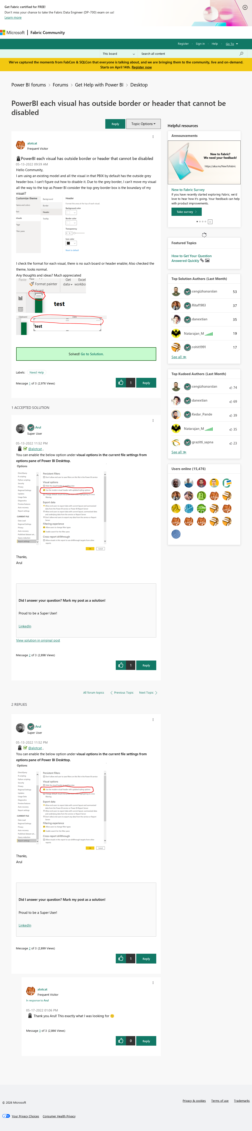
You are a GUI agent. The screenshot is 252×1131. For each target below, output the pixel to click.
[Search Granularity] (119, 53)
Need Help (37, 372)
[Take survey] (186, 212)
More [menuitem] (189, 32)
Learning (172, 32)
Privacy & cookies (194, 1100)
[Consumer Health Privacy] (59, 1116)
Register (183, 43)
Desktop (139, 84)
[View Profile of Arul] (38, 427)
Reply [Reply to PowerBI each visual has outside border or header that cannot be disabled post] (146, 383)
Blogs (154, 32)
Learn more (13, 17)
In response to (37, 1000)
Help (215, 43)
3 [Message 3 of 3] (40, 1030)
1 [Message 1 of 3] (29, 383)
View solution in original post (38, 640)
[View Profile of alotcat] (32, 143)
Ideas (113, 32)
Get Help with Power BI (99, 84)
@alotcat (35, 449)
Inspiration (95, 32)
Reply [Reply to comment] (146, 665)
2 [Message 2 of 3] (29, 655)
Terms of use (220, 1100)
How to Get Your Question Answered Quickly (191, 258)
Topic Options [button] (142, 123)
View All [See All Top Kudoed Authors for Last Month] (178, 452)
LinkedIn (25, 626)
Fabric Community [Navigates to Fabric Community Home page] (47, 32)
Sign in (200, 43)
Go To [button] (230, 44)
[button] (115, 123)
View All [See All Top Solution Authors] (178, 357)
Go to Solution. (92, 354)
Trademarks (242, 1100)
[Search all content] (192, 53)
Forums (75, 32)
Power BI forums (28, 84)
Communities (134, 32)
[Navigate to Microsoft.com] (12, 32)
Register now (142, 67)
